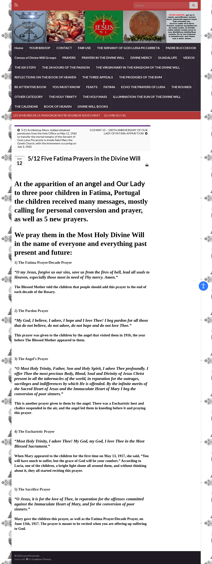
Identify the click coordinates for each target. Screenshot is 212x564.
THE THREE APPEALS (97, 77)
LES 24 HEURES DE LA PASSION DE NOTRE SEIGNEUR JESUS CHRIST (56, 115)
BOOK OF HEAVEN (58, 106)
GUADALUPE (167, 57)
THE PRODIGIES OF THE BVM (140, 77)
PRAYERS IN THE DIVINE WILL (103, 57)
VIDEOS (189, 57)
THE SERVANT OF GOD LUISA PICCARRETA (128, 48)
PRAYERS (69, 57)
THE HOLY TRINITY (63, 96)
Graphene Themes (41, 559)
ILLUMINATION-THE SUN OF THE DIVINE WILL (147, 96)
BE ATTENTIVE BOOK (30, 87)
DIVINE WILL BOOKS (93, 106)
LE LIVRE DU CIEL (115, 115)
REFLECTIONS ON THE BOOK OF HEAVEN (45, 77)
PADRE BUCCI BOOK (181, 48)
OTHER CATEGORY (28, 96)
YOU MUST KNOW (66, 87)
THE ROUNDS (181, 87)
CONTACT (64, 48)
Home (18, 48)
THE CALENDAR (26, 106)
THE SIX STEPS (25, 67)
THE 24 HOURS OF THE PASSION (66, 67)
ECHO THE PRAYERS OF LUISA (143, 87)
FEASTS (92, 87)
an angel (89, 183)
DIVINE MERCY (141, 57)
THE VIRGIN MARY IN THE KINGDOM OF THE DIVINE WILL (138, 67)
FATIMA (109, 87)
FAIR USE (84, 48)
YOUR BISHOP (39, 48)
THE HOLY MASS (95, 96)
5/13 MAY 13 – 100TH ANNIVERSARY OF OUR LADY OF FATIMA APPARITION (118, 131)
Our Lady (130, 183)
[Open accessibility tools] (203, 286)
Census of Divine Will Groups (35, 57)
